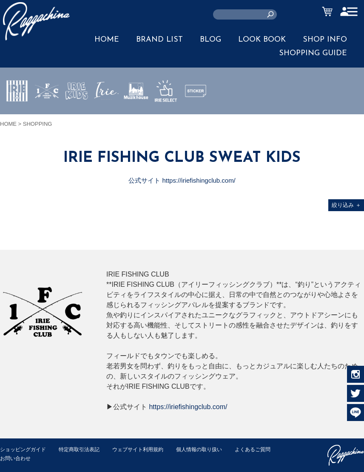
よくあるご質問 (19, 458)
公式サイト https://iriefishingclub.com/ (182, 180)
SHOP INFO (325, 40)
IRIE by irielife (17, 115)
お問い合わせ (68, 458)
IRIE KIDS (77, 115)
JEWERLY (106, 110)
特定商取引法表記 (85, 449)
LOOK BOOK (262, 40)
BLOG (210, 40)
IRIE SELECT (166, 115)
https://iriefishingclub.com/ (188, 406)
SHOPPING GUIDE (313, 53)
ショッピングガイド (25, 449)
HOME (106, 40)
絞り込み (346, 205)
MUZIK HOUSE (136, 115)
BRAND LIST (159, 40)
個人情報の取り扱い (212, 449)
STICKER (195, 110)
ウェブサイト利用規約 (147, 449)
